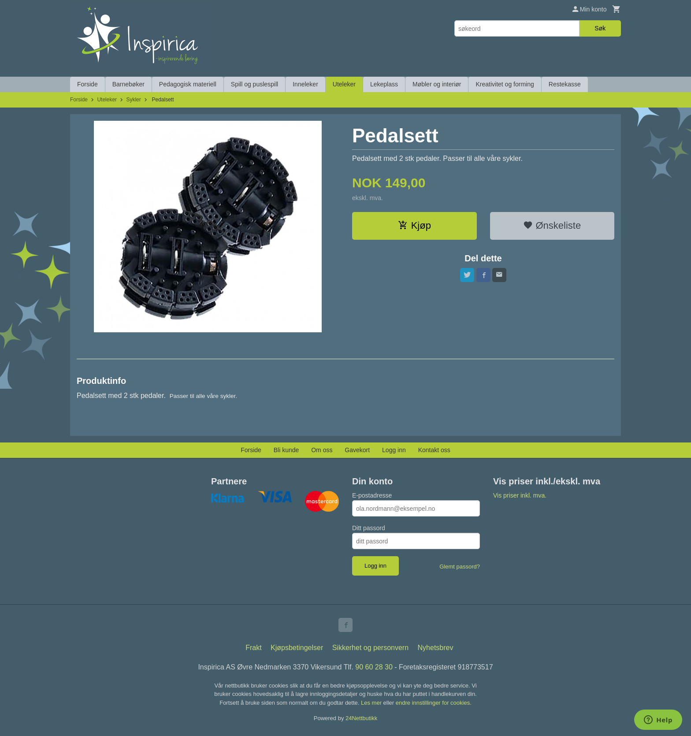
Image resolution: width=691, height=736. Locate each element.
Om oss (321, 449)
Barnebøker (128, 84)
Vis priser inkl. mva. (519, 495)
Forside (87, 84)
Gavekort (357, 449)
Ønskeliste (552, 225)
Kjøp (414, 225)
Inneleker (305, 84)
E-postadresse (372, 495)
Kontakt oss (434, 449)
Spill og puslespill (254, 84)
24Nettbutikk (361, 718)
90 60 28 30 (374, 667)
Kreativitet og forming (505, 84)
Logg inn (394, 449)
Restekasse (565, 84)
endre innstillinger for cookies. (434, 702)
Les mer (372, 702)
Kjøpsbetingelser (297, 647)
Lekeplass (384, 84)
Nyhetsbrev (435, 647)
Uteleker (344, 84)
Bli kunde (286, 449)
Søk (600, 28)
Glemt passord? (459, 566)
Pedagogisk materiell (187, 84)
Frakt (253, 647)
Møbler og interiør (436, 84)
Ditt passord (368, 528)
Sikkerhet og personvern (370, 647)
